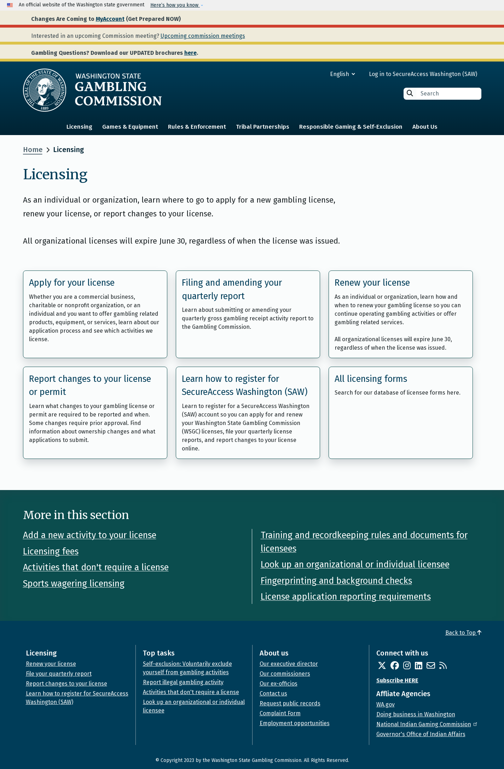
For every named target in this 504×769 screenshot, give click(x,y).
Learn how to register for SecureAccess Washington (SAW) (244, 386)
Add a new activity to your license (89, 535)
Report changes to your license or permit (90, 386)
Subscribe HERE (397, 680)
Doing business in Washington (415, 714)
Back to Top (463, 632)
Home (32, 149)
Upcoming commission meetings (203, 36)
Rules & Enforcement (197, 126)
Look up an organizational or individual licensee (355, 564)
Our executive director (289, 663)
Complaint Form (280, 713)
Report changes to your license (66, 683)
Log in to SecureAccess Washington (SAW (422, 74)
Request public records (290, 703)
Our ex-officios (278, 683)
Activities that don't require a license (96, 567)
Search (410, 93)
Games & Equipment (130, 126)
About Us (425, 126)
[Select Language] (317, 74)
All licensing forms (371, 379)
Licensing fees (51, 551)
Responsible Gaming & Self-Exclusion (350, 126)
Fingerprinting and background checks (336, 581)
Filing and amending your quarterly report (232, 290)
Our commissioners (285, 673)
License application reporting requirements (346, 597)
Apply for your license (72, 283)
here (190, 52)
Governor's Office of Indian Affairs (420, 734)
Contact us (273, 693)
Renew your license (372, 283)
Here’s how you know (175, 5)
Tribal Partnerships (262, 126)
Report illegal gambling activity (183, 682)
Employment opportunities (295, 723)
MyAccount (110, 19)
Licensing (79, 126)
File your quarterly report (59, 673)
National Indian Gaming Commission (427, 724)
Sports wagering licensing (73, 583)
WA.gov (385, 704)
